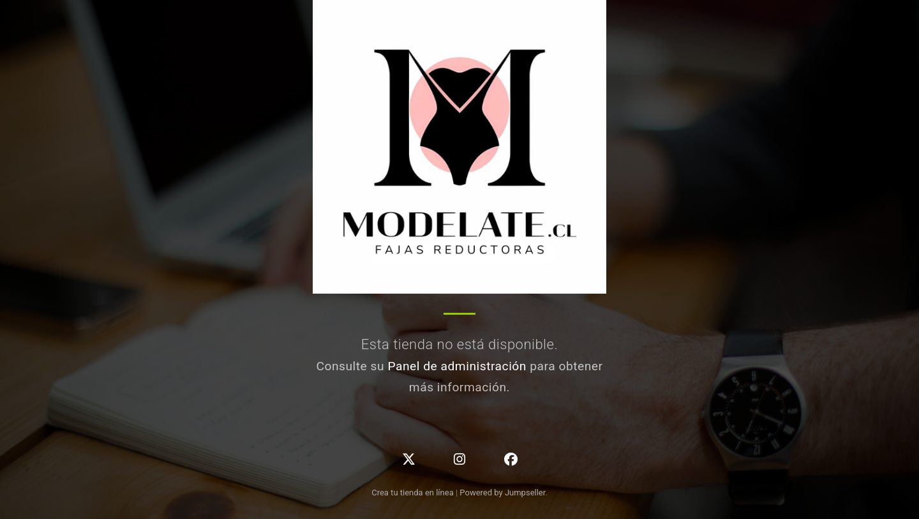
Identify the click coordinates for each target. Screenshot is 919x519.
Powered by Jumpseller (502, 492)
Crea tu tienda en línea (413, 492)
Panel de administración (457, 366)
